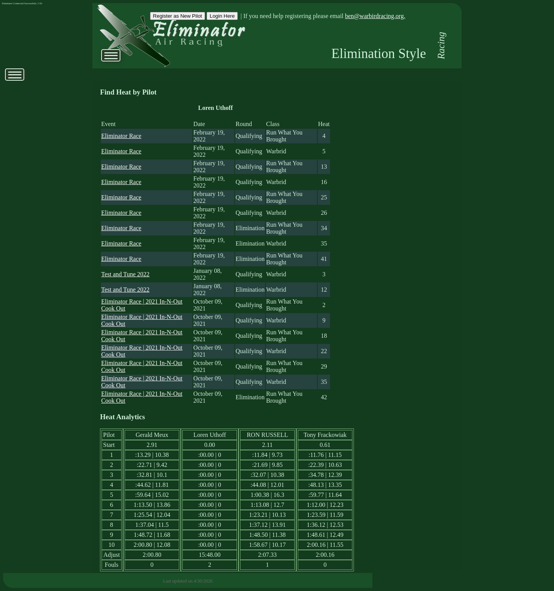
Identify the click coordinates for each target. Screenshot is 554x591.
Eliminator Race (121, 136)
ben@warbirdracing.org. (375, 16)
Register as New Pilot (177, 16)
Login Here (222, 16)
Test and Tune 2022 (125, 274)
